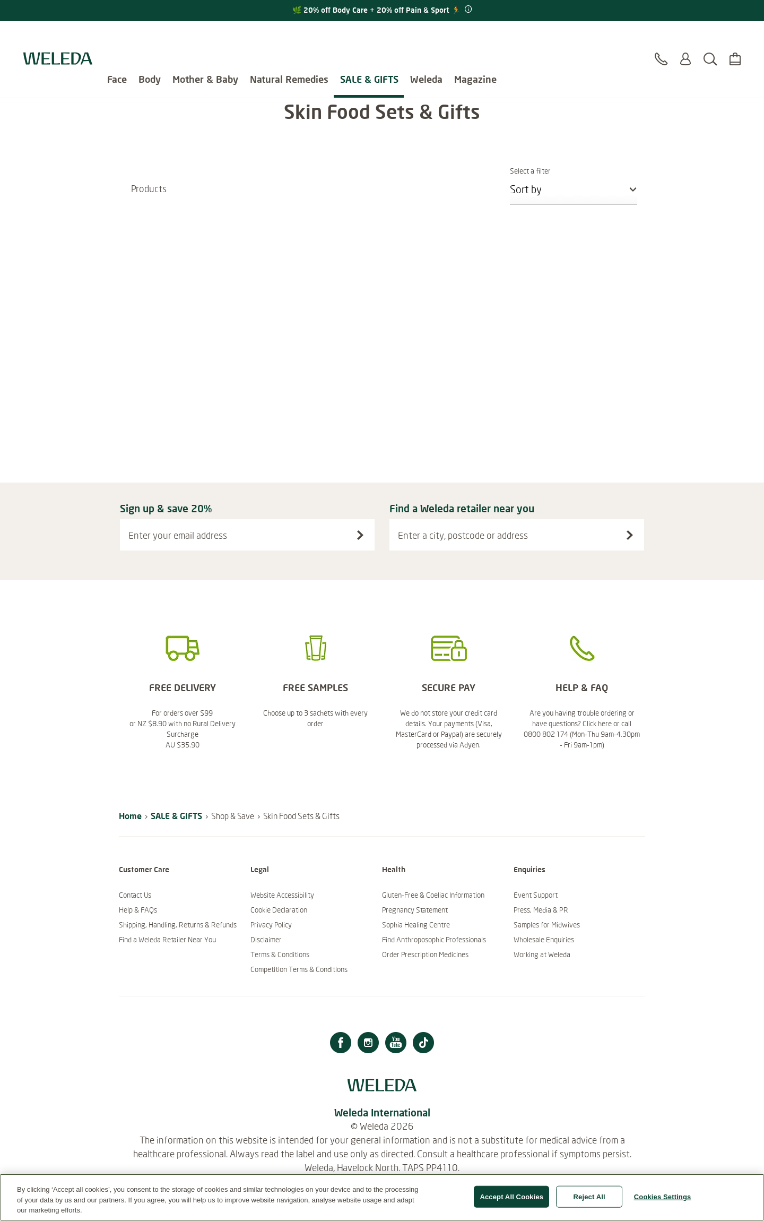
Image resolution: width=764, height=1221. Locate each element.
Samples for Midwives (547, 925)
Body (149, 37)
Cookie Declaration (278, 910)
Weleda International (382, 1112)
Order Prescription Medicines (425, 954)
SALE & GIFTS (369, 37)
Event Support (536, 895)
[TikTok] (423, 1043)
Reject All (589, 1202)
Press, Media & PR (541, 910)
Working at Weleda (542, 954)
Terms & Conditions (279, 954)
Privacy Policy (271, 925)
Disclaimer (266, 939)
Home (130, 815)
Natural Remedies (289, 37)
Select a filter (573, 171)
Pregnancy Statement (415, 910)
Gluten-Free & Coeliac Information (433, 895)
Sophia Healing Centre (416, 925)
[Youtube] (395, 1043)
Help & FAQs (138, 910)
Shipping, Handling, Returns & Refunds (178, 925)
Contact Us (135, 895)
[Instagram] (368, 1043)
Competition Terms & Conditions (299, 969)
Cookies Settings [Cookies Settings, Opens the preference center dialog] (662, 1202)
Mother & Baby (205, 37)
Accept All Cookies (511, 1202)
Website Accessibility (282, 895)
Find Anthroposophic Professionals (434, 939)
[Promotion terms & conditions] (467, 9)
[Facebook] (340, 1043)
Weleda (426, 37)
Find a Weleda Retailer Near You (167, 939)
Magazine (475, 37)
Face (117, 37)
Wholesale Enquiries (544, 939)
